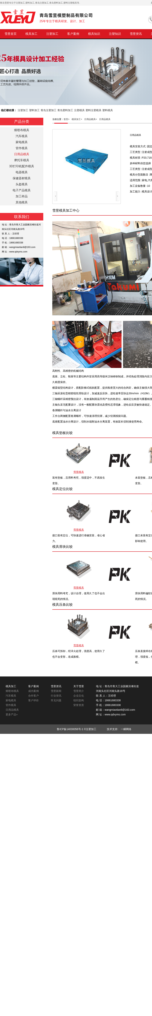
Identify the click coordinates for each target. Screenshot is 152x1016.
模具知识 (94, 33)
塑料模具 (107, 110)
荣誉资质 (78, 705)
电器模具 (22, 172)
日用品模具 (104, 119)
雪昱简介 (78, 690)
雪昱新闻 (56, 690)
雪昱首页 (11, 33)
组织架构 (78, 700)
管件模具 (22, 148)
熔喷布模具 (21, 130)
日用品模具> (91, 119)
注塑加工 (52, 33)
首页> (68, 119)
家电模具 (22, 142)
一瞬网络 (124, 729)
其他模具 (22, 202)
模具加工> (78, 119)
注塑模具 (79, 110)
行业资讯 (56, 695)
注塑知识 (115, 33)
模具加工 (31, 33)
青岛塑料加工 (65, 110)
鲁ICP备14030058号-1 (70, 729)
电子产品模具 (22, 190)
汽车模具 (22, 136)
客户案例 (73, 33)
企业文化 (78, 695)
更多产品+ (12, 714)
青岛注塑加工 (48, 110)
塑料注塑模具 (93, 110)
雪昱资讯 (136, 33)
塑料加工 (34, 110)
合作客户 (33, 695)
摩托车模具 (21, 160)
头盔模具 (22, 184)
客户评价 (33, 700)
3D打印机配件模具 (21, 166)
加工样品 (22, 196)
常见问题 (56, 700)
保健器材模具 (22, 178)
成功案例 (33, 690)
